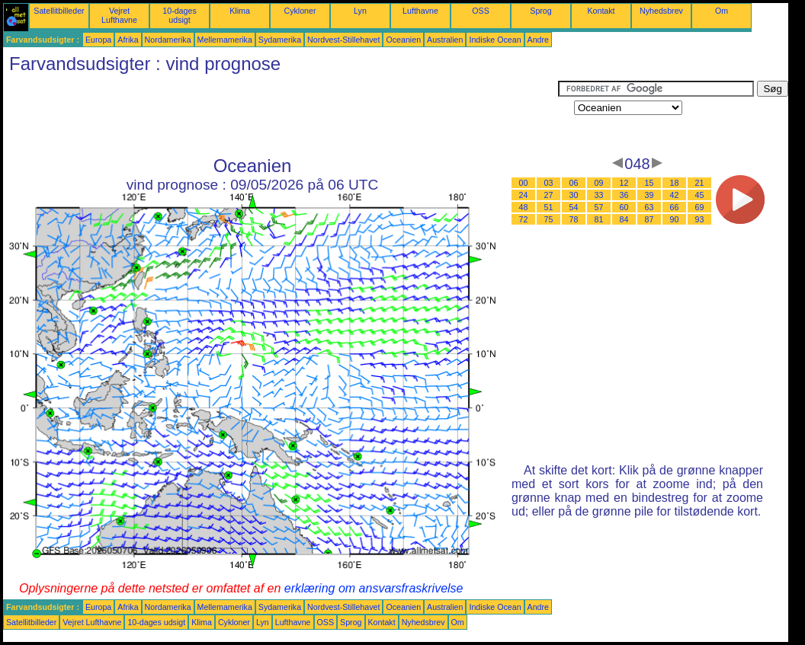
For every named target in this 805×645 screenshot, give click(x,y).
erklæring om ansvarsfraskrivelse (373, 588)
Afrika (127, 39)
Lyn (360, 10)
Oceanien (403, 39)
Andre (538, 39)
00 (523, 182)
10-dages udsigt (179, 15)
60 (624, 207)
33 (599, 195)
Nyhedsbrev (661, 10)
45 (699, 195)
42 (674, 195)
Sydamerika (279, 39)
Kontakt (600, 10)
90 (674, 219)
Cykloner (300, 10)
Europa (98, 39)
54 (574, 207)
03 (548, 182)
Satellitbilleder (59, 10)
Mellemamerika (224, 39)
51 (548, 207)
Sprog (540, 10)
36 (624, 195)
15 (649, 182)
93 (699, 219)
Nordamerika (168, 39)
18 (674, 182)
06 (574, 182)
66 (674, 207)
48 (523, 207)
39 (649, 195)
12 (624, 182)
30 (574, 195)
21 (699, 182)
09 (599, 182)
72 (523, 219)
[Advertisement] (280, 115)
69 (699, 207)
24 (523, 195)
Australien (445, 39)
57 (599, 207)
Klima (239, 10)
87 (649, 219)
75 (548, 219)
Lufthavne (420, 10)
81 (599, 219)
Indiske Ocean (495, 39)
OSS (480, 10)
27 (548, 195)
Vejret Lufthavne (119, 15)
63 (649, 207)
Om (721, 10)
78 (574, 219)
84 (624, 219)
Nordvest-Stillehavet (343, 39)
